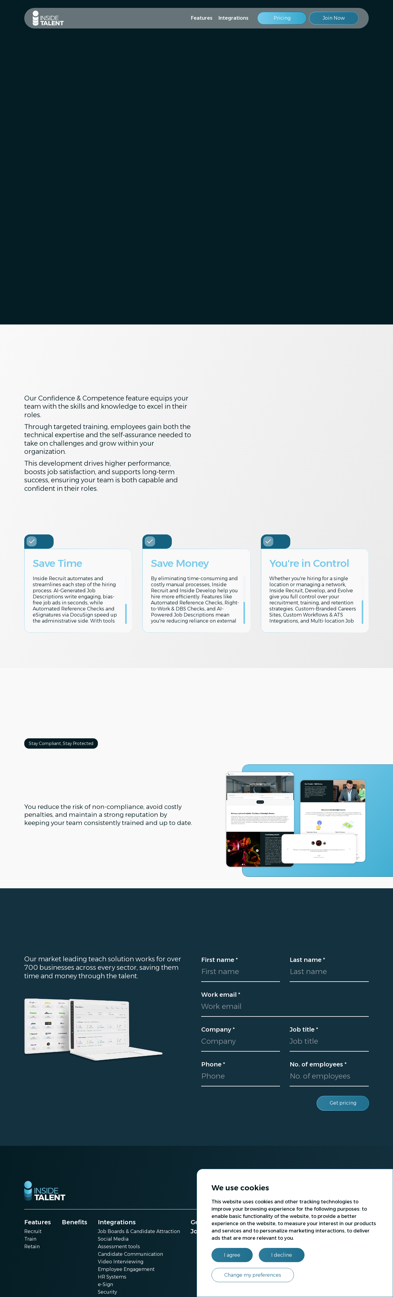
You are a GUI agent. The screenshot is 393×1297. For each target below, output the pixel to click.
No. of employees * (318, 1064)
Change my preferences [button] (252, 1275)
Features (201, 18)
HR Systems (112, 1277)
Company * (218, 1029)
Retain (32, 1246)
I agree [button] (232, 1255)
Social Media (113, 1239)
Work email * (220, 995)
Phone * (213, 1064)
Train (30, 1239)
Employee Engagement (126, 1269)
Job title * (304, 1029)
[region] (80, 600)
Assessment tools (119, 1246)
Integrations (233, 18)
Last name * (307, 960)
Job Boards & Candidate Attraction (139, 1231)
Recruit (33, 1231)
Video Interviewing (120, 1262)
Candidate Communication (130, 1254)
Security (107, 1292)
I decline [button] (281, 1255)
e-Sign (105, 1284)
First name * (219, 960)
